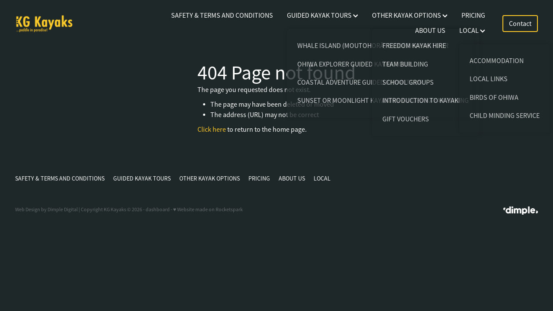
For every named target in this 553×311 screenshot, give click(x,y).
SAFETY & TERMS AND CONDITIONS (222, 15)
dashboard (158, 209)
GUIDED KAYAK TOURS (322, 15)
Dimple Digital (63, 209)
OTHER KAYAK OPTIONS (410, 15)
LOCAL (472, 30)
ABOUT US (430, 30)
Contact (520, 23)
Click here (211, 129)
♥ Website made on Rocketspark (208, 209)
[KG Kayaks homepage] (67, 23)
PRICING (473, 15)
